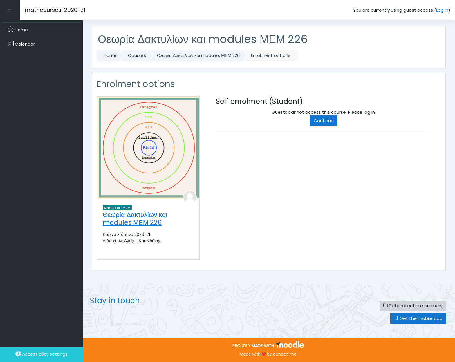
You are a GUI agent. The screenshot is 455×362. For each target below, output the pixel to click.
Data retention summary (413, 306)
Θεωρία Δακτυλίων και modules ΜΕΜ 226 (198, 55)
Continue (324, 120)
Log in (442, 10)
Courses (137, 55)
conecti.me (285, 354)
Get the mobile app (418, 318)
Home (110, 55)
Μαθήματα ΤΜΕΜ (117, 207)
